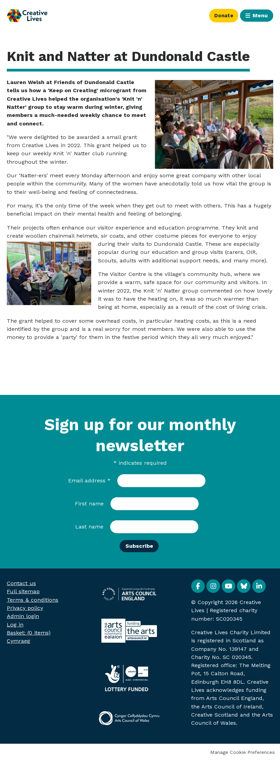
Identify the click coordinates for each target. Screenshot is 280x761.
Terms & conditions (32, 600)
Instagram (213, 586)
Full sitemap (23, 591)
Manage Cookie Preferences (242, 752)
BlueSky (244, 586)
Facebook (198, 586)
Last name (89, 526)
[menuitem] (29, 632)
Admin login (23, 616)
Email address (89, 480)
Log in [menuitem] (15, 624)
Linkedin (259, 586)
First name (89, 503)
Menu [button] (260, 15)
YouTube (228, 586)
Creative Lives (27, 15)
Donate (223, 15)
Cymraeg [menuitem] (18, 641)
